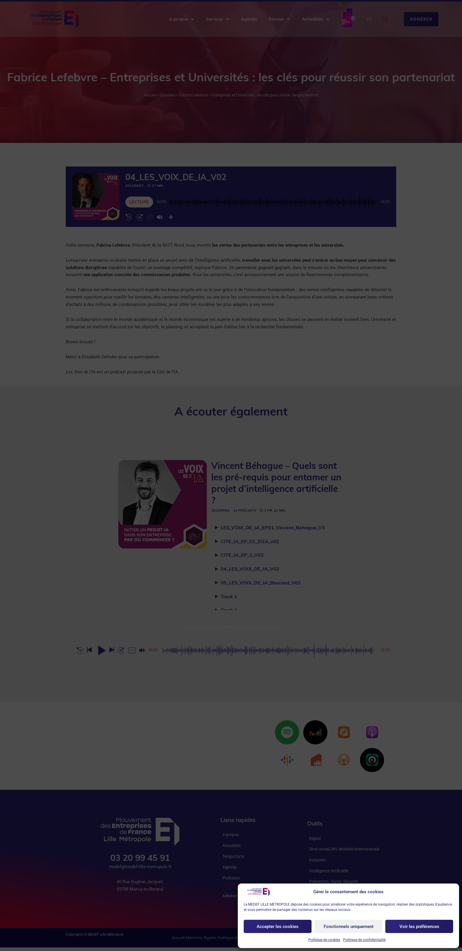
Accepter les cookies (278, 926)
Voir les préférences (419, 926)
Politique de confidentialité (364, 940)
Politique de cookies (324, 940)
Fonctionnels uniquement (348, 926)
